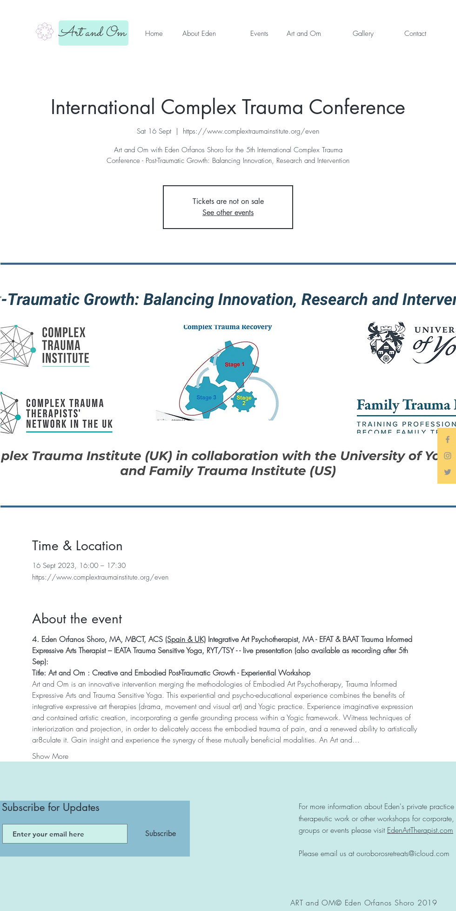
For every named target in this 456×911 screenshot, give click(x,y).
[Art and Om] (93, 33)
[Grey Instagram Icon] (447, 455)
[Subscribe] (160, 834)
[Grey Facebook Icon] (447, 439)
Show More (50, 756)
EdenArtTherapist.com (420, 830)
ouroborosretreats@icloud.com (402, 853)
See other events (228, 212)
